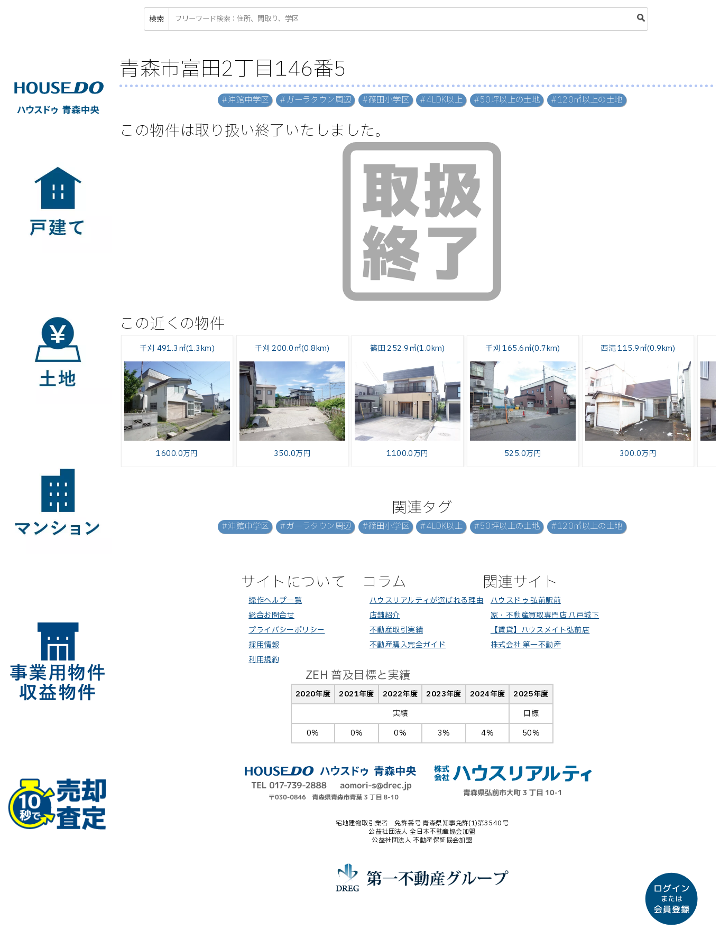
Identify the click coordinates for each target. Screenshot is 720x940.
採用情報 (263, 644)
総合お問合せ (271, 615)
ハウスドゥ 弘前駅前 (526, 600)
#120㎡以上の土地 (587, 100)
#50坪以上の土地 (507, 100)
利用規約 (263, 659)
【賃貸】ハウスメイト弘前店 (540, 630)
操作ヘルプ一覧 (275, 600)
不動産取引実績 (396, 630)
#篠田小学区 (386, 100)
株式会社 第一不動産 (526, 644)
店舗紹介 (385, 615)
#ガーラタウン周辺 (316, 100)
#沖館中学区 (245, 100)
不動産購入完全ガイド (408, 644)
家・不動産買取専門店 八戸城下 (545, 615)
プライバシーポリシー (286, 630)
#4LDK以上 (441, 100)
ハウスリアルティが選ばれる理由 (426, 600)
